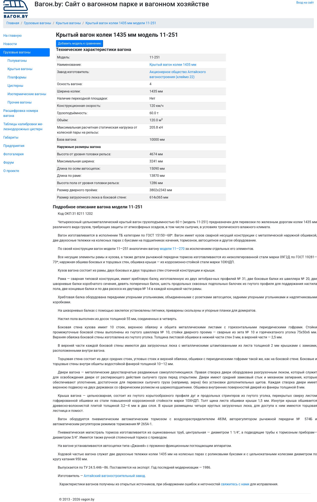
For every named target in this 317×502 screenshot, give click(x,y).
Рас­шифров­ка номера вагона (20, 113)
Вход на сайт (305, 2)
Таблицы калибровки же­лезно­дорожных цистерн (23, 126)
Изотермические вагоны (27, 94)
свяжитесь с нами (235, 484)
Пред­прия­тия (13, 146)
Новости (10, 44)
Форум (8, 162)
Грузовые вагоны (17, 52)
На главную (12, 36)
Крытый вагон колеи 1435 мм (172, 65)
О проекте (11, 171)
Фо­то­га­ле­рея (13, 154)
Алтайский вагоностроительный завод (114, 476)
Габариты (10, 137)
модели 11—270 (172, 249)
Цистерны (15, 86)
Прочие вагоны (20, 102)
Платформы (17, 77)
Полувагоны (17, 61)
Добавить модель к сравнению (79, 43)
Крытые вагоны (20, 69)
